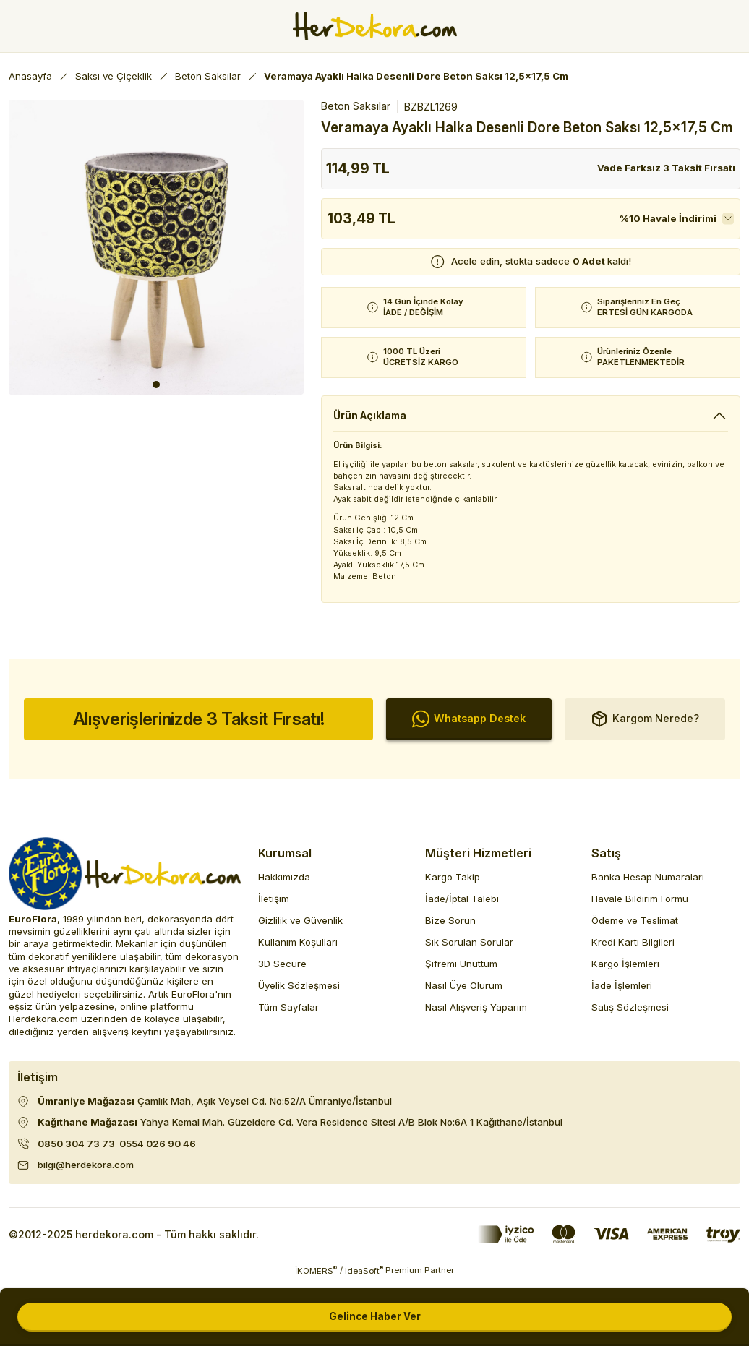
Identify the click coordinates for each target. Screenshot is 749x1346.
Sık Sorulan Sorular (469, 949)
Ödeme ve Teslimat (634, 927)
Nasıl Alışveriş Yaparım (476, 1015)
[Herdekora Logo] (375, 26)
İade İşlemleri (621, 992)
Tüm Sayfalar (288, 1015)
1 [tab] (156, 384)
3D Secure (282, 971)
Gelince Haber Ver (375, 1317)
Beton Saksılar (355, 106)
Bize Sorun (450, 927)
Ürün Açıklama (372, 415)
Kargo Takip (452, 884)
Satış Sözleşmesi (630, 1015)
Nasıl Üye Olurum (463, 992)
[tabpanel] (156, 247)
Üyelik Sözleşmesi (299, 992)
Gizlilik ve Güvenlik (300, 927)
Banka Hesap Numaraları (647, 884)
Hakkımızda (284, 884)
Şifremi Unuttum (461, 971)
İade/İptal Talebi (462, 906)
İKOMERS (316, 1277)
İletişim (273, 906)
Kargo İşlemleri (625, 971)
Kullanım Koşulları (298, 949)
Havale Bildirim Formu (639, 906)
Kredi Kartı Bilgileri (633, 949)
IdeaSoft (364, 1277)
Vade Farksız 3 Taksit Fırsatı (666, 167)
